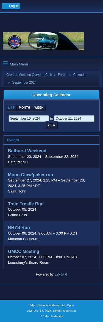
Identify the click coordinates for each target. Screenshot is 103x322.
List (11, 107)
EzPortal (60, 274)
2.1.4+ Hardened (51, 316)
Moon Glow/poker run (30, 174)
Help (32, 305)
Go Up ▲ (68, 305)
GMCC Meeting (23, 251)
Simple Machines (64, 310)
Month (24, 107)
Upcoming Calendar (51, 95)
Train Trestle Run (26, 204)
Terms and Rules (48, 305)
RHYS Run (19, 227)
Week (38, 107)
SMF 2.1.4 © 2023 (39, 310)
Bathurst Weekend (27, 151)
